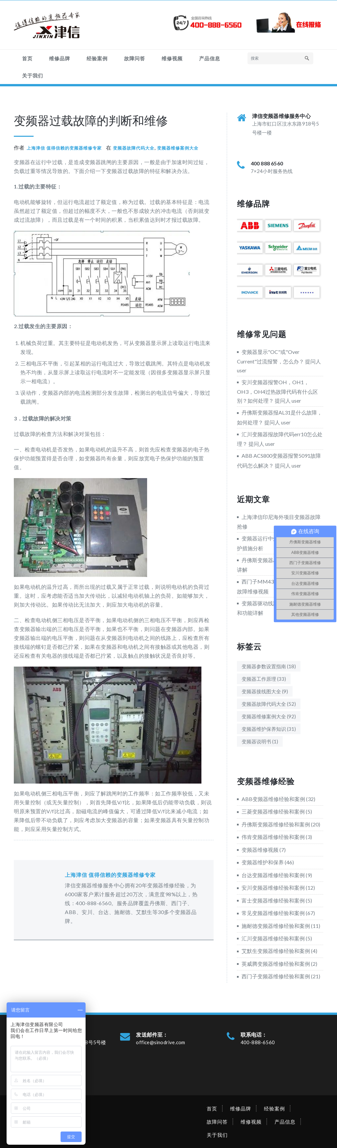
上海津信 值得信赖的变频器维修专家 (64, 148)
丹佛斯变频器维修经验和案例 (276, 824)
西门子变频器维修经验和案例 (276, 976)
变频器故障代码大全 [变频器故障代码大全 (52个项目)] (269, 704)
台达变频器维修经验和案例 (273, 875)
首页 (27, 58)
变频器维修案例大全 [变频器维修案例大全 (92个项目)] (269, 716)
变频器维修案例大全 (177, 148)
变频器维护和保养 (263, 862)
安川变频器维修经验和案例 (273, 887)
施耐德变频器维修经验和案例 (276, 926)
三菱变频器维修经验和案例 (273, 811)
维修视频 (172, 58)
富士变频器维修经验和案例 (273, 900)
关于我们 (32, 75)
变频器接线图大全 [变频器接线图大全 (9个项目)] (265, 691)
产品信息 (209, 58)
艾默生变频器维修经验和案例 (276, 951)
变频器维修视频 (260, 850)
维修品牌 (59, 58)
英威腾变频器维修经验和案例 (276, 964)
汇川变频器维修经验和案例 (273, 938)
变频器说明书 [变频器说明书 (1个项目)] (260, 741)
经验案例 (97, 58)
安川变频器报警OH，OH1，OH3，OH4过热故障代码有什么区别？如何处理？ (277, 391)
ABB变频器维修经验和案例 (273, 799)
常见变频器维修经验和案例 (273, 913)
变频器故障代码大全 (133, 148)
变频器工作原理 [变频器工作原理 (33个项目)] (264, 679)
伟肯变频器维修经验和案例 (273, 837)
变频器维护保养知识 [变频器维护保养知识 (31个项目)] (269, 729)
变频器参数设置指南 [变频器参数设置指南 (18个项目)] (269, 666)
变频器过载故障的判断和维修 (91, 120)
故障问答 (134, 58)
